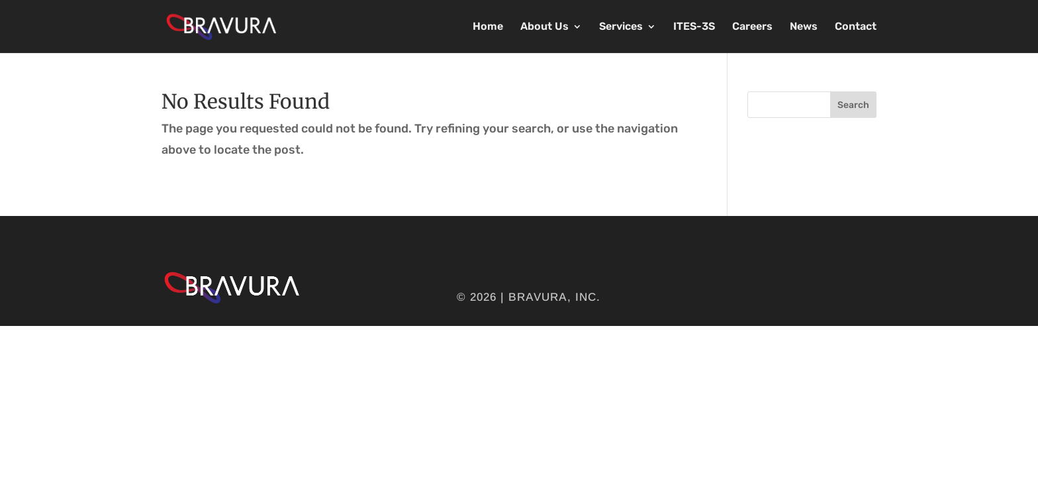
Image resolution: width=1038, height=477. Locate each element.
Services (621, 27)
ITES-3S (694, 27)
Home (488, 27)
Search (853, 105)
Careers (752, 27)
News (804, 27)
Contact (855, 27)
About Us (544, 27)
